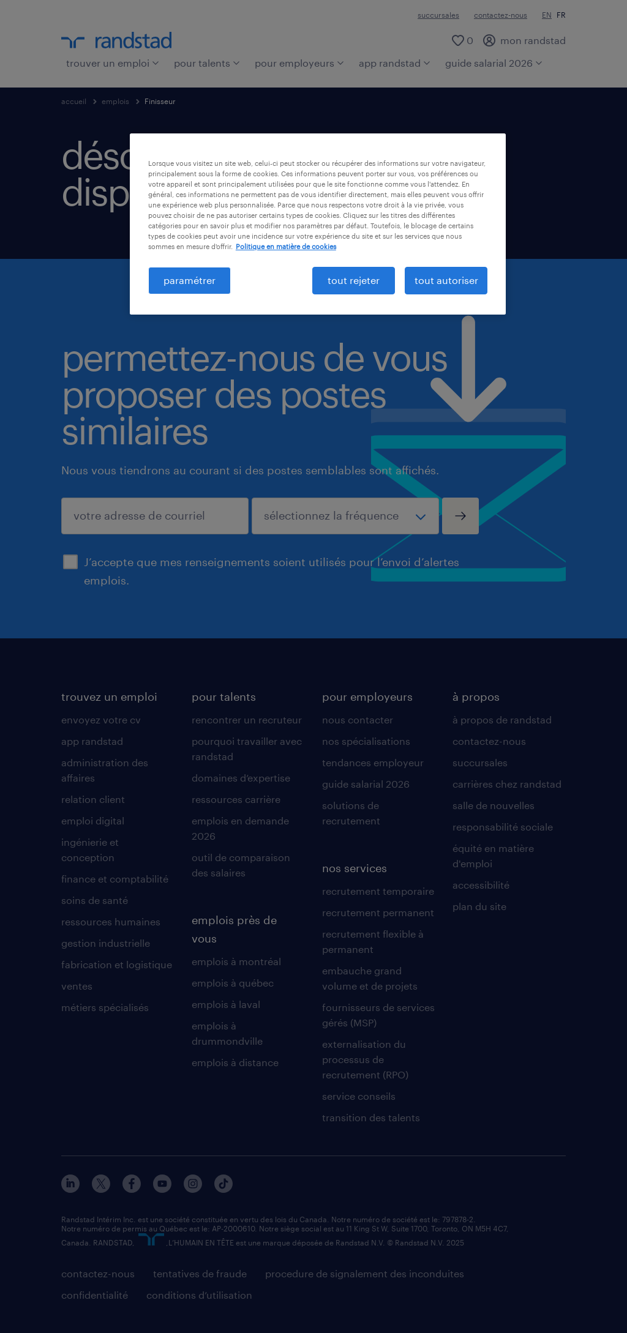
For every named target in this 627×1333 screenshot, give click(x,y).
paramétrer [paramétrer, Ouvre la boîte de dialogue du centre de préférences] (189, 280)
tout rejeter (354, 280)
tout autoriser (446, 280)
